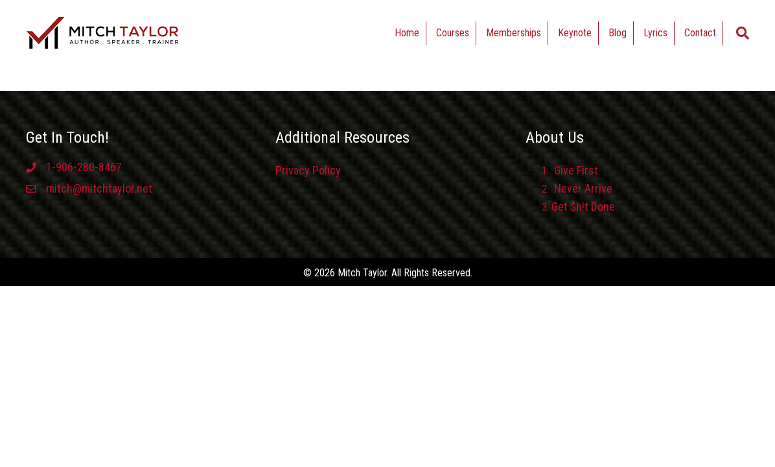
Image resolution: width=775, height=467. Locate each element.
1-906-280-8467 (84, 167)
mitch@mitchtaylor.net (99, 188)
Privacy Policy (308, 170)
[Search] (742, 33)
